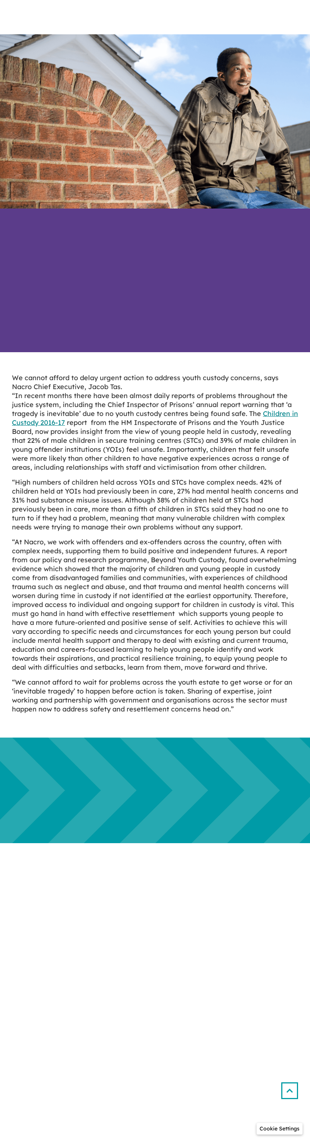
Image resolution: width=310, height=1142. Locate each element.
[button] (292, 1087)
